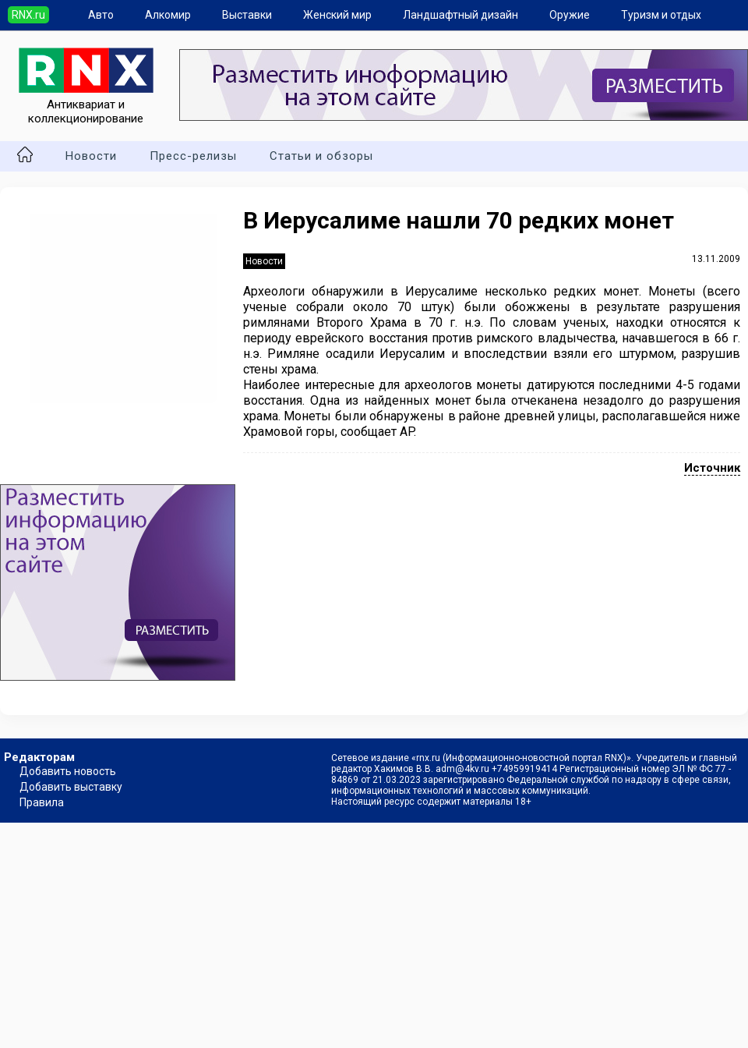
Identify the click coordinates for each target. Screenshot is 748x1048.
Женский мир (337, 15)
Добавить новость (67, 771)
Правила (41, 802)
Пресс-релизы (193, 156)
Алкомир (168, 15)
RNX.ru (28, 15)
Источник (712, 468)
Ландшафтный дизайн (460, 15)
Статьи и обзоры (321, 156)
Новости (91, 156)
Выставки (247, 15)
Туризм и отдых (661, 15)
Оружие (569, 15)
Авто (101, 15)
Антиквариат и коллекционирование (86, 104)
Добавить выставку (70, 787)
